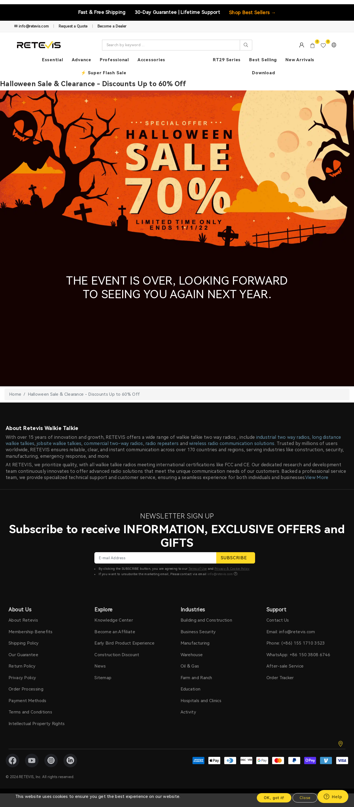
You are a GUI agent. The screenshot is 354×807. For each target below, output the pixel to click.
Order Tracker (280, 677)
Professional (114, 59)
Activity (188, 712)
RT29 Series (227, 59)
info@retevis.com (220, 574)
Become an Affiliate (114, 631)
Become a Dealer (112, 26)
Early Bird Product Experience (124, 643)
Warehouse (192, 654)
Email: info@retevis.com (290, 631)
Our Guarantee (23, 654)
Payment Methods (27, 700)
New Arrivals (299, 59)
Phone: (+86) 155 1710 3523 (295, 643)
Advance (81, 59)
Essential (52, 59)
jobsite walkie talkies (59, 443)
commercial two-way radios (113, 443)
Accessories (151, 59)
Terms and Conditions (30, 712)
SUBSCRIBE (236, 557)
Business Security (198, 631)
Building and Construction (206, 620)
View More (316, 477)
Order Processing (26, 689)
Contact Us (277, 620)
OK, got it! (274, 798)
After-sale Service (285, 666)
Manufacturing (195, 643)
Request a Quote (73, 26)
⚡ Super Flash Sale (103, 72)
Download (263, 72)
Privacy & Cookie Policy (232, 569)
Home (15, 394)
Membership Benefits (31, 631)
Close (305, 798)
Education (191, 689)
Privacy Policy (22, 677)
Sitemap (102, 677)
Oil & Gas (190, 666)
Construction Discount (116, 654)
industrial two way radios (283, 437)
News (100, 666)
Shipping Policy (24, 643)
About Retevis (23, 620)
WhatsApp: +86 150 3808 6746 (298, 654)
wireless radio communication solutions (231, 443)
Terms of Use (197, 569)
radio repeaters (162, 443)
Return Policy (22, 666)
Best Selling (263, 59)
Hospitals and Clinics (201, 700)
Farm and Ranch (196, 677)
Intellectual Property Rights (37, 723)
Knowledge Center (113, 620)
